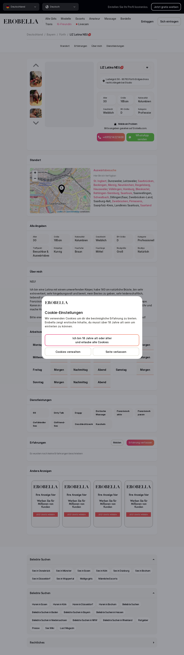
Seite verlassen (116, 351)
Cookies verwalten (68, 351)
